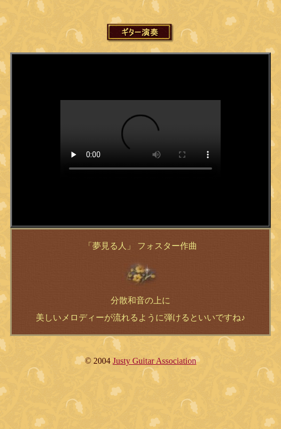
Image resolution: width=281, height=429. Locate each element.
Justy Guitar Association (154, 360)
